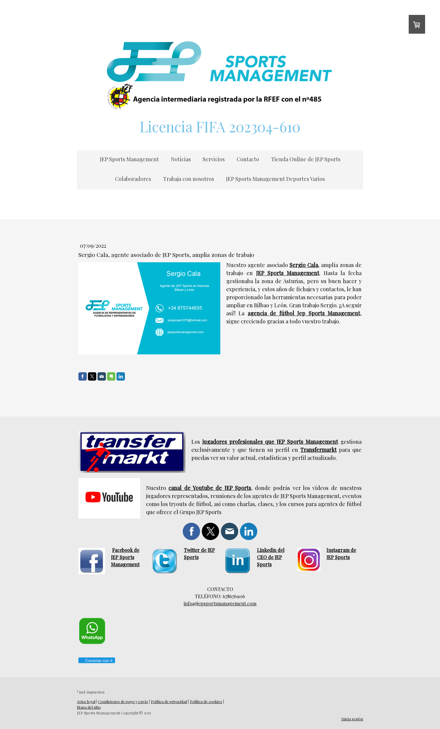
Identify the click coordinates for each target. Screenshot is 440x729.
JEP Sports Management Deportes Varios (275, 178)
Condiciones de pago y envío (123, 701)
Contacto (248, 159)
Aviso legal (86, 701)
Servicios (214, 159)
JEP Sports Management (129, 159)
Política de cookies (206, 701)
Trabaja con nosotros (188, 178)
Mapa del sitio (89, 707)
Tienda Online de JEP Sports (305, 159)
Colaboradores (133, 178)
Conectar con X (96, 660)
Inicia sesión (352, 718)
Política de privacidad (169, 701)
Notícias (181, 159)
